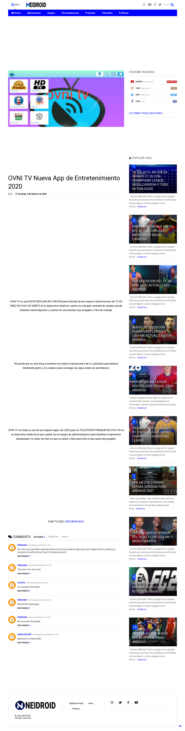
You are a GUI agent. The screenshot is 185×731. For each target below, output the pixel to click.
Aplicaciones (34, 13)
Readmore (142, 207)
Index (90, 703)
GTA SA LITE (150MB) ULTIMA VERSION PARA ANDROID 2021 (149, 487)
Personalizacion (70, 13)
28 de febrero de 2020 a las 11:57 (40, 565)
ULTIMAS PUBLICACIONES (146, 113)
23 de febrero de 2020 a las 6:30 (39, 545)
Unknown (22, 545)
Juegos (51, 13)
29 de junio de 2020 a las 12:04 (39, 617)
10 (135, 627)
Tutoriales (107, 13)
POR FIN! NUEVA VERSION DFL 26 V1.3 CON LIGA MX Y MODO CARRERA (152, 537)
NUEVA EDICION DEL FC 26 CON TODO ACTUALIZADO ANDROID (151, 285)
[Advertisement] (92, 43)
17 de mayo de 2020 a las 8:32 (37, 583)
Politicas (124, 13)
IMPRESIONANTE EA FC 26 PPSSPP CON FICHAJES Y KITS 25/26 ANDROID (152, 587)
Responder (23, 556)
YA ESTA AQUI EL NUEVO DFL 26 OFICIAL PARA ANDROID (150, 638)
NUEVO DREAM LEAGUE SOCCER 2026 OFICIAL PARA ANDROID (153, 386)
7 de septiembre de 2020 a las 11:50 (45, 634)
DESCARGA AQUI (74, 521)
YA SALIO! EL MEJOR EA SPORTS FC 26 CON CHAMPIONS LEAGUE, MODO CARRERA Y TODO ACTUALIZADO (150, 180)
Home (16, 13)
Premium (90, 13)
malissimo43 (24, 634)
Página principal (76, 703)
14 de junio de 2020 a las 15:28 (39, 600)
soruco (21, 582)
